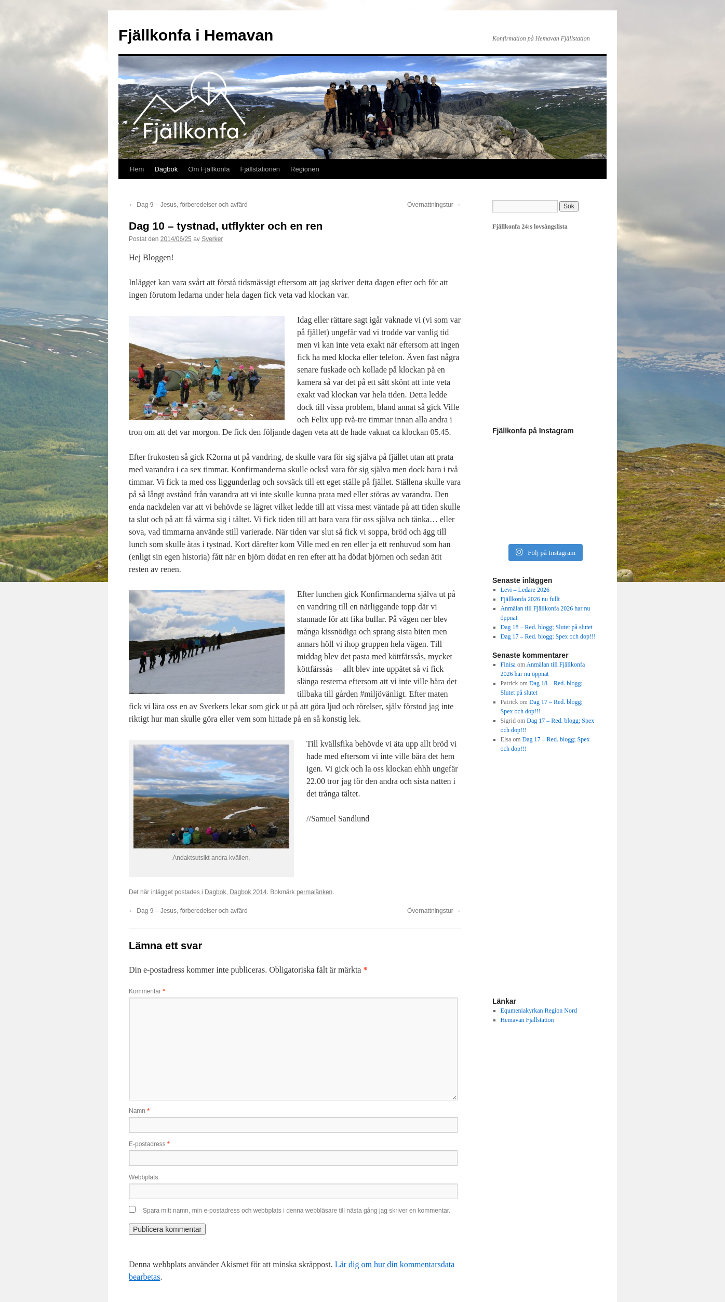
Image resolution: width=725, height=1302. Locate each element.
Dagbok (166, 169)
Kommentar (147, 991)
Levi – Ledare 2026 (525, 589)
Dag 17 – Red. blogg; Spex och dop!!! (548, 636)
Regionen (304, 169)
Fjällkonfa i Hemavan (195, 35)
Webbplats (143, 1177)
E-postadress (149, 1144)
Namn (139, 1110)
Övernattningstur (434, 204)
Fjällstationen (260, 169)
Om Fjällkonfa (209, 169)
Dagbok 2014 (248, 892)
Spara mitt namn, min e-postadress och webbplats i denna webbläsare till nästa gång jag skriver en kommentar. (296, 1210)
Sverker (212, 239)
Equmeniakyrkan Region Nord (539, 1010)
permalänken (314, 892)
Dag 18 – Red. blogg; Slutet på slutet (547, 627)
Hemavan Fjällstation (527, 1020)
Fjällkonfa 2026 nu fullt (530, 599)
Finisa (508, 664)
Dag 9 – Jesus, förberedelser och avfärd (188, 204)
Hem (137, 169)
